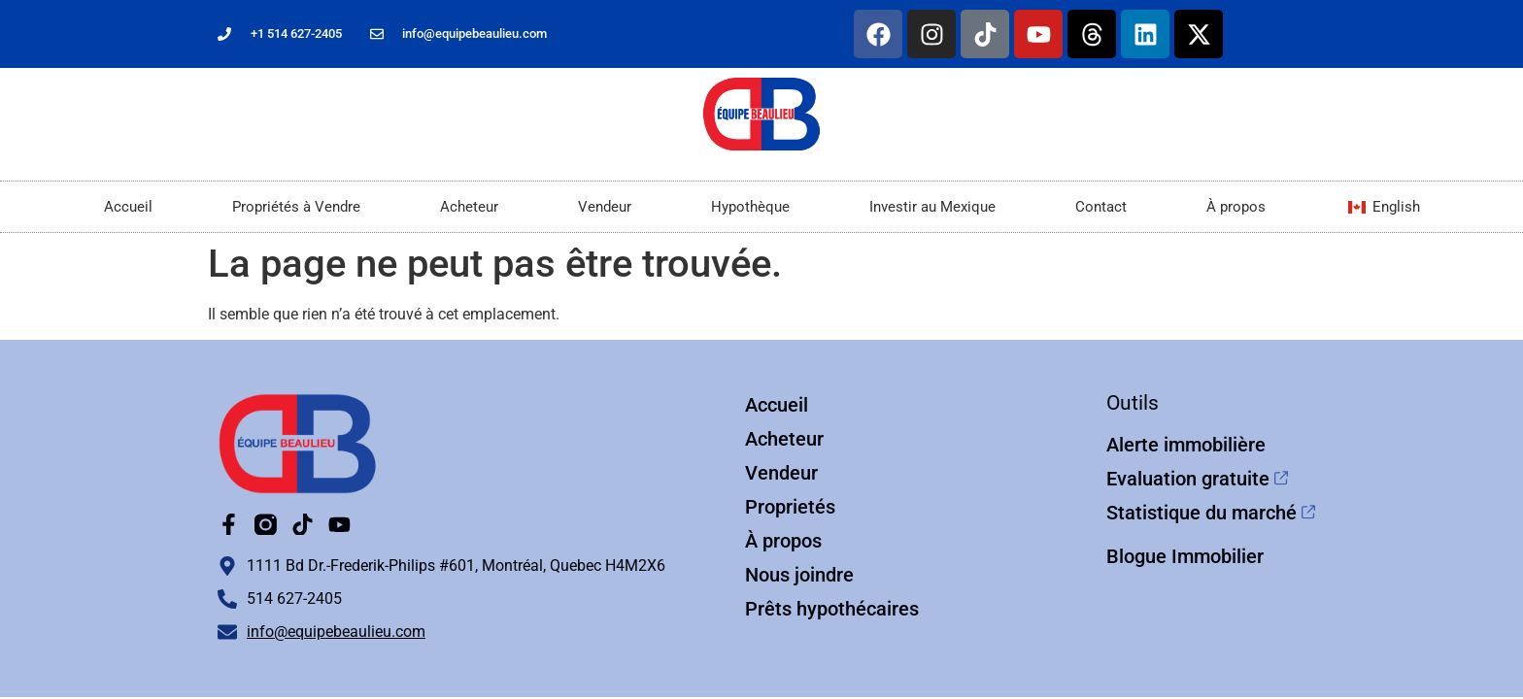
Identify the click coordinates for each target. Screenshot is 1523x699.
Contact (1101, 207)
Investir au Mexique (932, 207)
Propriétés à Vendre (296, 207)
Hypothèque (750, 207)
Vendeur (604, 207)
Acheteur (469, 207)
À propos (1236, 207)
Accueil (128, 207)
